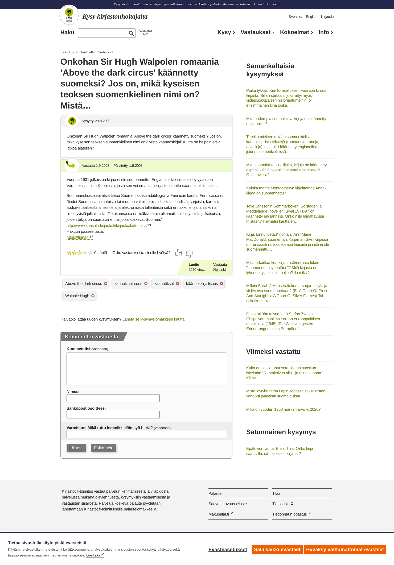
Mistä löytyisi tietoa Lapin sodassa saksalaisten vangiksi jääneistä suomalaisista (285, 393)
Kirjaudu (327, 17)
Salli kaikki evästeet (276, 549)
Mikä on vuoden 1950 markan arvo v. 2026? (283, 409)
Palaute (214, 493)
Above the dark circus (83, 283)
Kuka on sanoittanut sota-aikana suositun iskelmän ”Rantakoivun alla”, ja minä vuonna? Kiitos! (284, 372)
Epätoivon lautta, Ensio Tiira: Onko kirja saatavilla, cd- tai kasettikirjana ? (279, 451)
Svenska (295, 17)
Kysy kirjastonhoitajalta (77, 52)
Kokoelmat (294, 32)
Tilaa (276, 493)
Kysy (224, 32)
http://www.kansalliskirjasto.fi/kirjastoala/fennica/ (107, 225)
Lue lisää (93, 555)
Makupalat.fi (218, 514)
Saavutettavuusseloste (227, 503)
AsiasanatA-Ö (145, 32)
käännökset (164, 283)
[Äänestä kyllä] (178, 252)
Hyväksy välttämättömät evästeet (345, 549)
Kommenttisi (78, 348)
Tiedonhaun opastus (289, 514)
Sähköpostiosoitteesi (86, 408)
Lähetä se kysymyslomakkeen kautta (153, 319)
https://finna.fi (78, 237)
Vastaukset (255, 32)
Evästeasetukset (226, 549)
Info (324, 32)
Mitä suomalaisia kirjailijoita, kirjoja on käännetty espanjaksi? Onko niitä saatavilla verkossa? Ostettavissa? (286, 170)
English (311, 17)
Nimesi (73, 391)
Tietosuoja (281, 503)
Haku (67, 32)
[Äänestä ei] (189, 254)
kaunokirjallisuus (128, 283)
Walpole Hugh (77, 295)
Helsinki (219, 270)
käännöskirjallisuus (202, 283)
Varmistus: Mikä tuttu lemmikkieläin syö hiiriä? (110, 427)
